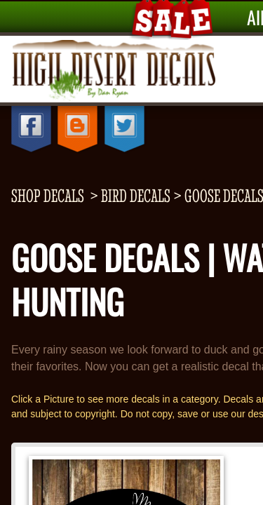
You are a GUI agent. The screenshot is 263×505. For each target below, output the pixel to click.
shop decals (47, 195)
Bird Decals (135, 195)
